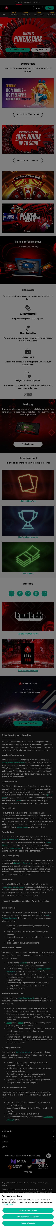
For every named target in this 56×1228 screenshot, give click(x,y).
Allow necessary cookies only (28, 1217)
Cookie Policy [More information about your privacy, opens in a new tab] (8, 1204)
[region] (28, 1210)
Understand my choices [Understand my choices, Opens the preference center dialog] (28, 1210)
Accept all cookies (28, 1223)
